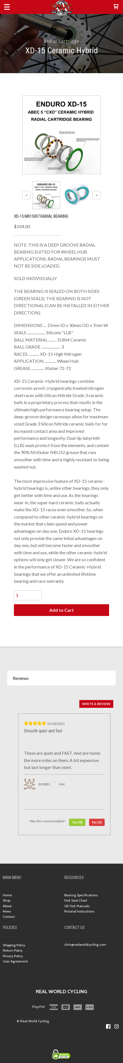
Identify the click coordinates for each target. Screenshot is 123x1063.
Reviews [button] (21, 678)
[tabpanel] (61, 766)
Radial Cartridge (61, 41)
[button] (116, 7)
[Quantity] (28, 595)
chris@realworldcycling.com (85, 944)
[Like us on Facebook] (108, 1026)
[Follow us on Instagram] (116, 1026)
